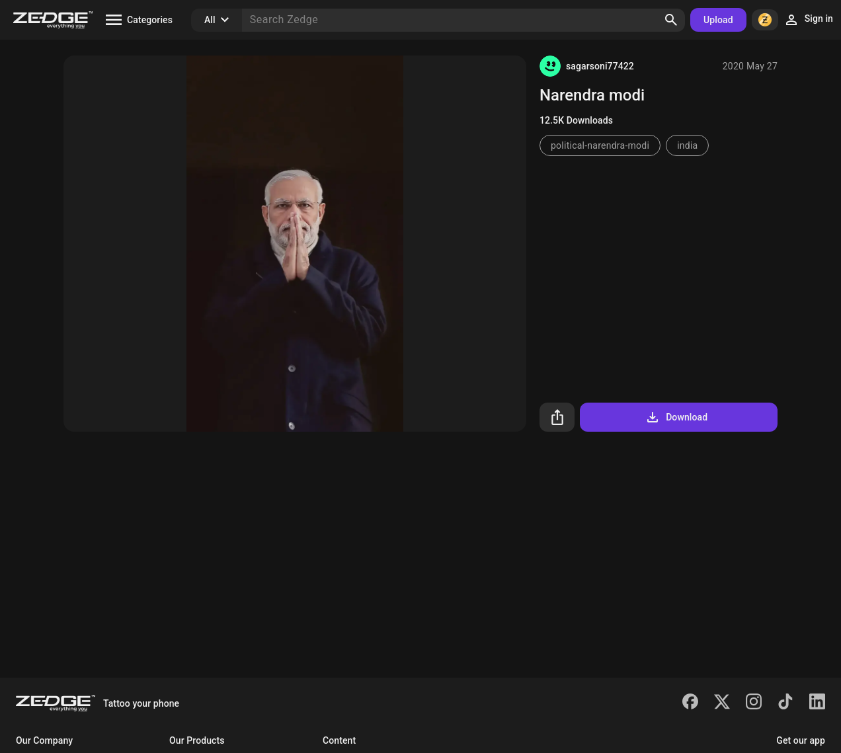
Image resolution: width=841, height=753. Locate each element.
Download (676, 417)
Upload (718, 20)
